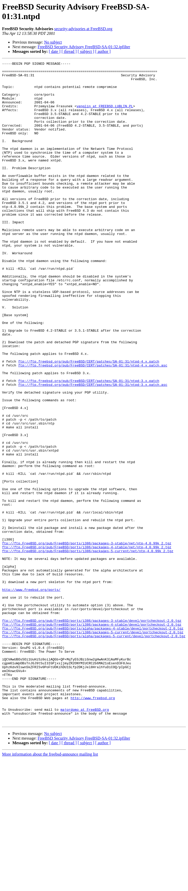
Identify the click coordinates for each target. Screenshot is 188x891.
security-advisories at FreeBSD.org (83, 29)
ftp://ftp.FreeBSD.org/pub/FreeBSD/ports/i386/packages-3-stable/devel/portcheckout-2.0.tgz (91, 732)
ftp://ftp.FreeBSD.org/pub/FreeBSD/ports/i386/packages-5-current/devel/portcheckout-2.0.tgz (92, 746)
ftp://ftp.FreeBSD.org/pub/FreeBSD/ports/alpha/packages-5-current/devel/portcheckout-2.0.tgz (93, 751)
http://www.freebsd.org (93, 825)
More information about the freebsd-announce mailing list (50, 886)
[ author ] (103, 51)
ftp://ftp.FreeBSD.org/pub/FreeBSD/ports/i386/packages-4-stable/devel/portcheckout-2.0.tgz (91, 737)
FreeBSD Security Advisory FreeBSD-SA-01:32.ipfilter (84, 47)
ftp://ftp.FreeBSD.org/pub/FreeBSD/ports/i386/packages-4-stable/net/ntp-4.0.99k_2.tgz (86, 644)
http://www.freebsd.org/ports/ (31, 695)
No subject (53, 42)
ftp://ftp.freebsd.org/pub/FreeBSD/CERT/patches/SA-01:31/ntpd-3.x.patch (88, 445)
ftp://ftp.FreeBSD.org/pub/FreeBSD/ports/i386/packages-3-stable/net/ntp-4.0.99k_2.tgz (86, 639)
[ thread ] (69, 51)
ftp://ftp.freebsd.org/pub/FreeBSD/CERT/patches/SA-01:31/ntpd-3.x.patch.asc (92, 449)
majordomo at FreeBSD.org (84, 839)
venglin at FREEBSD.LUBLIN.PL (105, 115)
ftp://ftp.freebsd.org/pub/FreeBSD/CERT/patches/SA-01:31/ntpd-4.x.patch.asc (92, 426)
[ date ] (54, 51)
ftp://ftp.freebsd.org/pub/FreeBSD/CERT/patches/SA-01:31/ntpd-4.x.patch (88, 421)
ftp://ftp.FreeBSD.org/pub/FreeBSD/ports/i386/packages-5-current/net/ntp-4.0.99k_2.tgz (87, 649)
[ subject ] (86, 51)
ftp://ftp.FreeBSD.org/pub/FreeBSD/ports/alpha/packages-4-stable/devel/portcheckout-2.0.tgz (92, 742)
